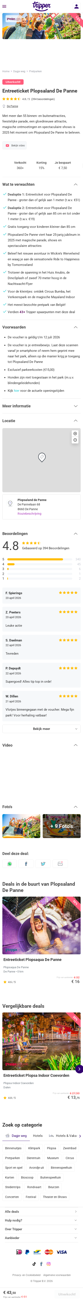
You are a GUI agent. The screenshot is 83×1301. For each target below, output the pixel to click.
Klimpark (34, 1148)
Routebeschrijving (29, 513)
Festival (31, 1197)
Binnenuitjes (13, 1148)
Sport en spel (13, 1167)
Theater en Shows (55, 1197)
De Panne (12, 106)
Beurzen (53, 1187)
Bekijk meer (41, 729)
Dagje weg (19, 71)
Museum (53, 1158)
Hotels (38, 1136)
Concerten (12, 1197)
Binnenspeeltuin (61, 1167)
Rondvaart (34, 1187)
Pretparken (35, 71)
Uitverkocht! (67, 1294)
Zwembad (69, 1148)
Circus (70, 1158)
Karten (9, 1177)
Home (5, 71)
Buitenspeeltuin (50, 1177)
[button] (41, 184)
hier (16, 391)
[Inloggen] (77, 6)
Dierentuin (33, 1158)
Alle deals (12, 1212)
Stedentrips (12, 1187)
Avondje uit (36, 1167)
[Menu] (4, 7)
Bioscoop (27, 1177)
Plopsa (51, 1148)
